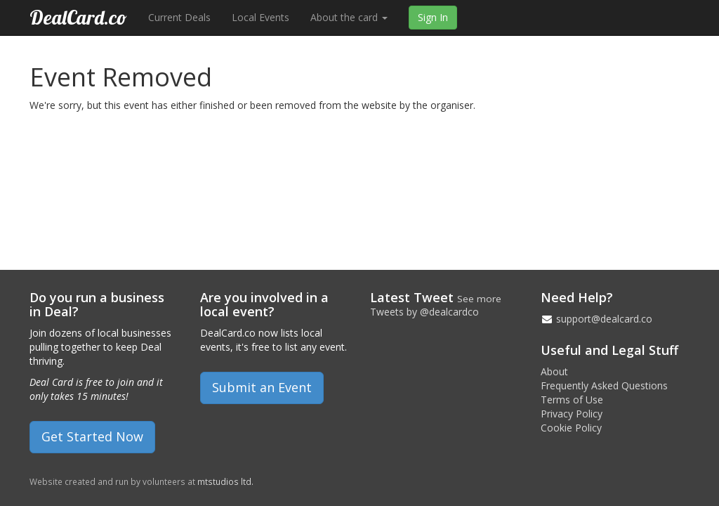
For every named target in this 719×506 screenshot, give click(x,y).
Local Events (260, 17)
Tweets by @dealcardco (424, 311)
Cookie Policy (571, 427)
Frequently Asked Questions (604, 385)
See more (479, 298)
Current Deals (179, 17)
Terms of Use (572, 399)
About (554, 371)
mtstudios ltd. (225, 481)
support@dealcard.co (604, 318)
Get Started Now (92, 436)
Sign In (433, 17)
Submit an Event (262, 387)
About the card (349, 17)
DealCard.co (78, 17)
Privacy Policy (571, 413)
